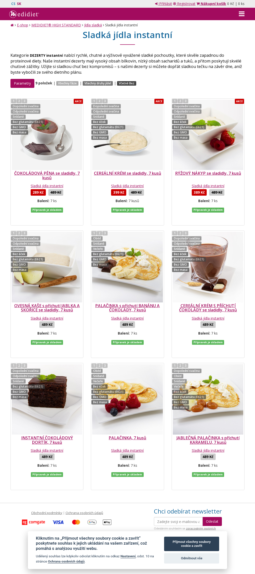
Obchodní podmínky (46, 483)
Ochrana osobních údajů (84, 483)
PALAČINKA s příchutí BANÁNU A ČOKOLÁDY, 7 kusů (127, 298)
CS (13, 3)
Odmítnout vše (191, 558)
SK (19, 3)
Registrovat (184, 3)
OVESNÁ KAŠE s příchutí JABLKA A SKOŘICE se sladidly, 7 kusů (47, 298)
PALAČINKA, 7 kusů (127, 418)
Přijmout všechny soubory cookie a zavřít (192, 544)
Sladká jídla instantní (47, 185)
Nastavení (128, 556)
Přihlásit (163, 3)
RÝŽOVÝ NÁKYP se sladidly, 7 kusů (208, 173)
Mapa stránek (21, 547)
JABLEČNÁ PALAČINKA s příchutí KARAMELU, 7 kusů (208, 420)
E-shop (22, 25)
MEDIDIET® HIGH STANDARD (56, 25)
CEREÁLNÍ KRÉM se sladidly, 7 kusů (127, 173)
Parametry (22, 83)
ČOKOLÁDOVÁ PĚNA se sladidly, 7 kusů (47, 175)
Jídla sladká (93, 25)
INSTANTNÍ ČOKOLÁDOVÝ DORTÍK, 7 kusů (47, 420)
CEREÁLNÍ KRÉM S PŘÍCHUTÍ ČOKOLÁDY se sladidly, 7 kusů (208, 298)
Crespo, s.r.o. (235, 547)
